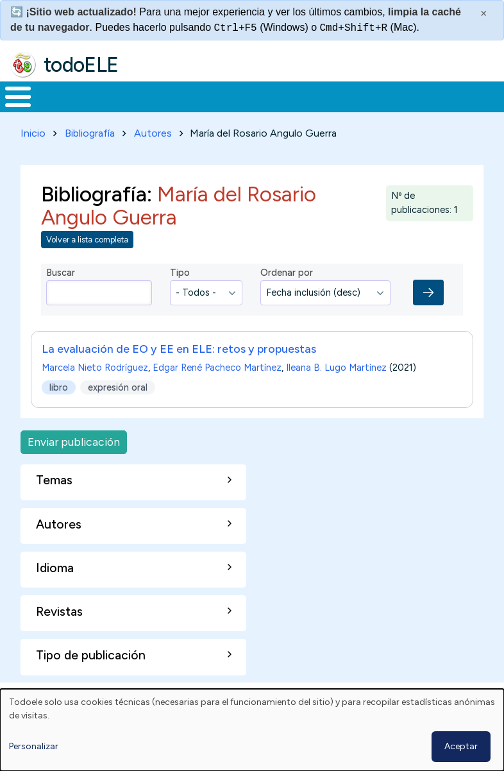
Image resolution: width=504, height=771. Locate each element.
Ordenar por (286, 296)
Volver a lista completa (87, 263)
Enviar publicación (74, 466)
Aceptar (461, 746)
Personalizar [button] (33, 746)
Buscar (491, 95)
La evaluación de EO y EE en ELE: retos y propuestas (179, 373)
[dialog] (252, 730)
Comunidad (433, 108)
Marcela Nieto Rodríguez (95, 392)
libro (58, 411)
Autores (153, 157)
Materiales (61, 108)
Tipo (180, 296)
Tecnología (347, 108)
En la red (280, 108)
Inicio (11, 109)
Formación (144, 108)
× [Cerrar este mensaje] (483, 13)
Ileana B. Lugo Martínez (336, 392)
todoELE (81, 65)
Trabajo (220, 108)
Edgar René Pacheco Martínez (217, 392)
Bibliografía (90, 157)
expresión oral (117, 411)
